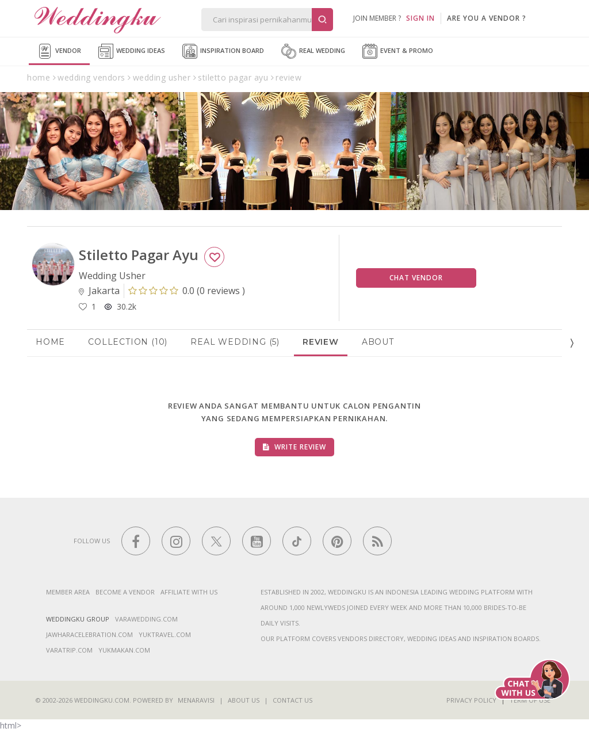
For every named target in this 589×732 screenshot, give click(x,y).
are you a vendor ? (486, 18)
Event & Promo (397, 51)
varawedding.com (146, 619)
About (378, 342)
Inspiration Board (223, 51)
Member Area (68, 592)
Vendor (59, 51)
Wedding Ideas (131, 51)
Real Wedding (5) (235, 342)
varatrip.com (69, 650)
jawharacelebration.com (89, 634)
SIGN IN (420, 18)
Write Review (294, 447)
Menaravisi (196, 700)
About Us (243, 700)
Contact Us (292, 700)
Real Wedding (313, 51)
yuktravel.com (165, 634)
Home (50, 342)
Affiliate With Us (188, 592)
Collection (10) (127, 342)
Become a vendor (125, 592)
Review (321, 342)
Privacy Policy (471, 700)
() (186, 290)
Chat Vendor (416, 278)
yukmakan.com (124, 650)
